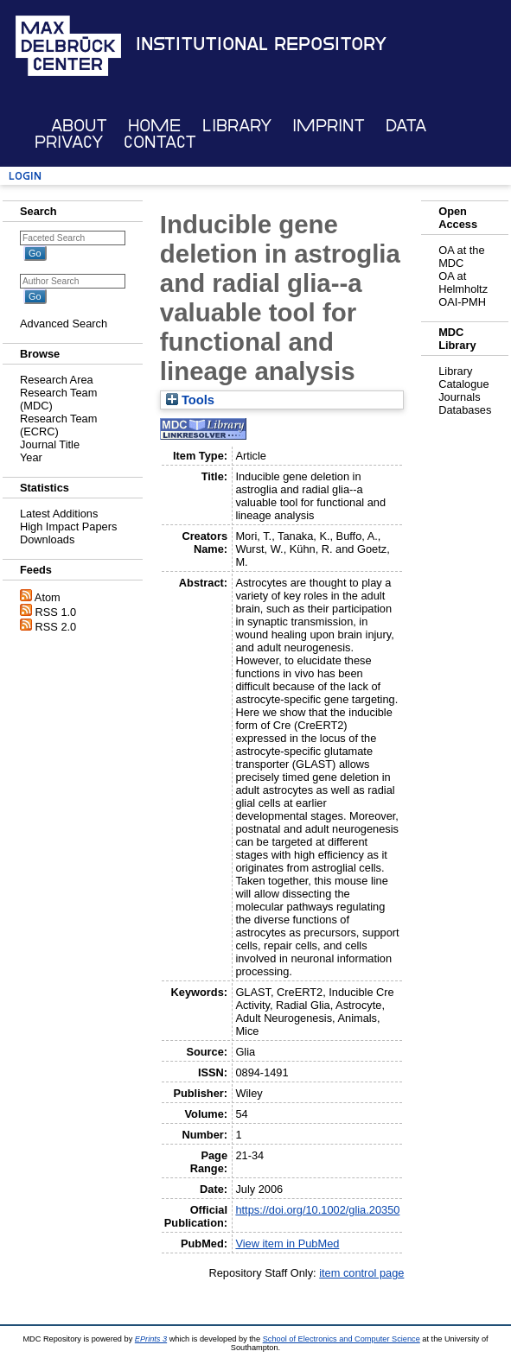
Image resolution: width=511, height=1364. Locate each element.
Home (154, 125)
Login (25, 175)
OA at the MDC (461, 257)
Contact (160, 142)
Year (31, 457)
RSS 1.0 (56, 612)
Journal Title (50, 444)
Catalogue (463, 383)
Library (236, 125)
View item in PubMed (287, 1243)
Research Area (56, 379)
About (79, 125)
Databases (464, 409)
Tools (190, 400)
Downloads (47, 539)
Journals (459, 396)
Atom (48, 597)
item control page (361, 1272)
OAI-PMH (462, 301)
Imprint (328, 125)
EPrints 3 (151, 1339)
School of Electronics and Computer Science (341, 1339)
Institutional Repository (261, 44)
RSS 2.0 (56, 626)
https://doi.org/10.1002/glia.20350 (317, 1209)
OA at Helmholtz (463, 282)
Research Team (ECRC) (58, 425)
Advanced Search (63, 323)
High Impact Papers (68, 526)
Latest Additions (59, 513)
